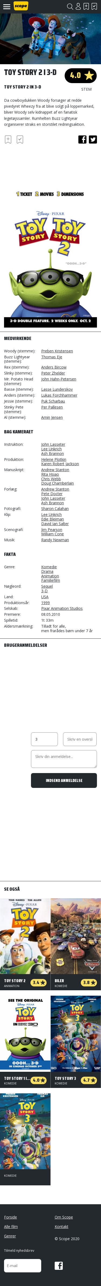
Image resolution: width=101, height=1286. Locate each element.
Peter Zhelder (53, 373)
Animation (50, 576)
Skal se (86, 6)
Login (78, 6)
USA (44, 596)
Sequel (47, 586)
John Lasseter (53, 444)
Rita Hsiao (50, 474)
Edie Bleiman (52, 519)
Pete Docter (51, 493)
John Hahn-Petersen (58, 379)
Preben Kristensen (57, 350)
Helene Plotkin (53, 459)
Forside (10, 1217)
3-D (44, 590)
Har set (94, 6)
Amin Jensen (52, 417)
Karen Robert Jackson (60, 463)
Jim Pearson (51, 529)
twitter (93, 139)
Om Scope (64, 1217)
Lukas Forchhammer (59, 395)
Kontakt (61, 1226)
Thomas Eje (51, 356)
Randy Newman (55, 539)
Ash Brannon (52, 453)
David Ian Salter (55, 523)
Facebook (59, 1266)
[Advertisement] (47, 165)
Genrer (10, 1236)
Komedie (49, 566)
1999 (45, 602)
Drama (47, 571)
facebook (82, 139)
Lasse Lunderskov (57, 389)
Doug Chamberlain (57, 483)
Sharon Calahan (55, 508)
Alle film (11, 1226)
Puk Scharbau (53, 401)
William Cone (52, 533)
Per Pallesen (52, 407)
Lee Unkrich (51, 448)
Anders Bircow (54, 367)
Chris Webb (51, 478)
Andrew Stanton (55, 469)
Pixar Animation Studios (62, 608)
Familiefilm (50, 580)
